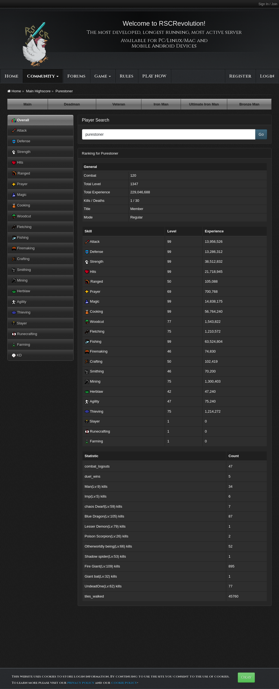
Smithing (21, 270)
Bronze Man (249, 104)
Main (27, 104)
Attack (19, 130)
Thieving (21, 312)
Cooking (21, 205)
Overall (20, 120)
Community (43, 76)
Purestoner (64, 91)
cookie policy (124, 683)
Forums (76, 76)
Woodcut (21, 216)
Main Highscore (38, 91)
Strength (21, 152)
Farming (21, 344)
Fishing (20, 237)
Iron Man (161, 104)
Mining (20, 280)
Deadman (72, 104)
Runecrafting (24, 334)
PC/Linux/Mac (177, 40)
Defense (21, 141)
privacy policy (80, 683)
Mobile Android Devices (164, 46)
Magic (19, 195)
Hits (17, 162)
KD (17, 355)
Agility (19, 302)
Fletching (21, 227)
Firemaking (23, 248)
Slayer (19, 323)
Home (11, 76)
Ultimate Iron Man (204, 104)
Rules (127, 76)
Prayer (20, 184)
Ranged (21, 173)
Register (240, 76)
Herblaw (21, 291)
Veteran (118, 104)
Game (102, 76)
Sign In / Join (268, 4)
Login (267, 76)
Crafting (20, 259)
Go (261, 134)
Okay (246, 677)
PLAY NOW (154, 76)
